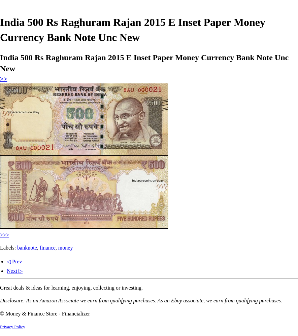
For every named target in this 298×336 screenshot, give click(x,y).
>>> (4, 235)
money (65, 248)
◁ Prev (14, 261)
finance (48, 248)
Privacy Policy (12, 327)
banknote (27, 248)
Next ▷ (15, 271)
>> (3, 78)
